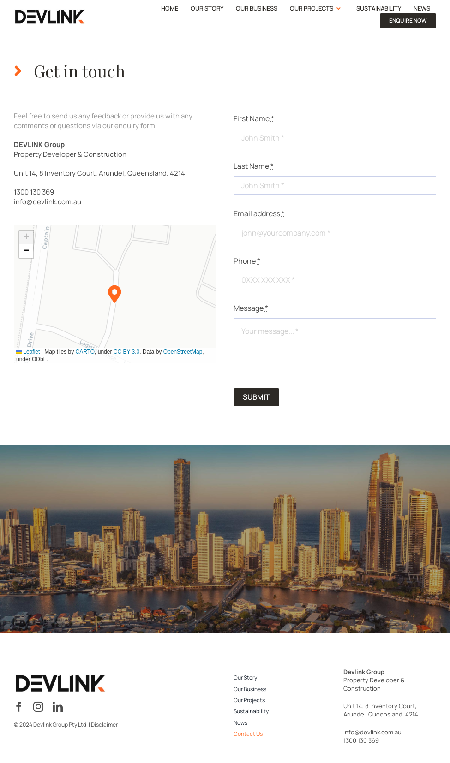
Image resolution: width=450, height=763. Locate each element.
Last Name (254, 166)
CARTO (85, 352)
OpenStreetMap (183, 352)
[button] (115, 294)
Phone (247, 261)
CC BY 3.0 (126, 352)
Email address (259, 213)
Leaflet (28, 352)
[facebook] (19, 707)
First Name (254, 118)
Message (251, 308)
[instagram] (38, 707)
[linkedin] (58, 707)
